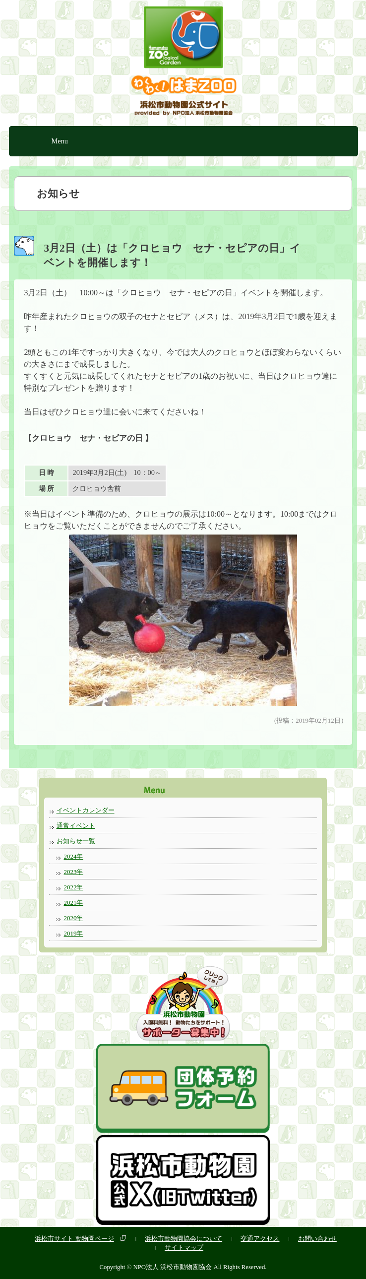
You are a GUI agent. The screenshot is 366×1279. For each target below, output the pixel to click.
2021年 (73, 902)
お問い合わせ (317, 1238)
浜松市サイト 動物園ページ (74, 1238)
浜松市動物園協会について (183, 1238)
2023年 (73, 871)
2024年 (73, 856)
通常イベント (76, 825)
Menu (59, 141)
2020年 (73, 918)
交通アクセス (260, 1238)
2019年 (73, 933)
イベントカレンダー (86, 810)
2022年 (73, 887)
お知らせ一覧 (76, 841)
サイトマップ (184, 1247)
